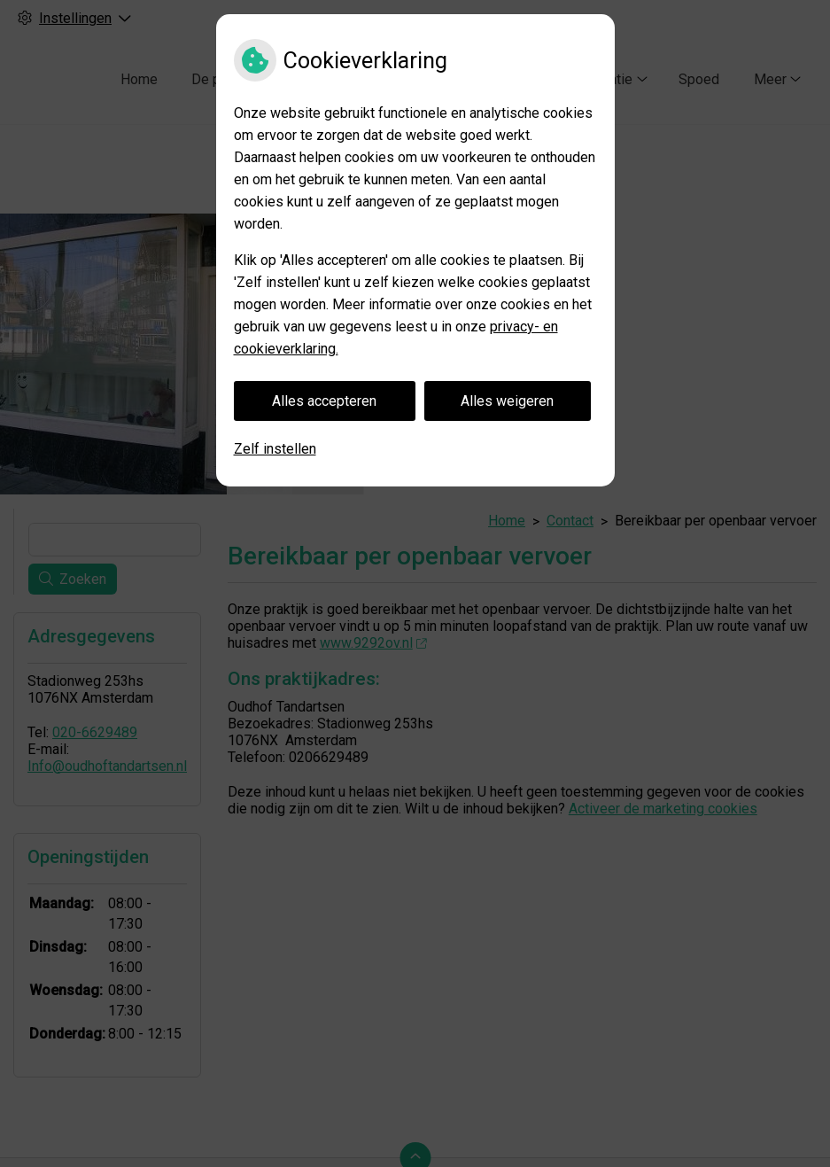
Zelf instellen (275, 448)
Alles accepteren (324, 401)
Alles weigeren (507, 401)
